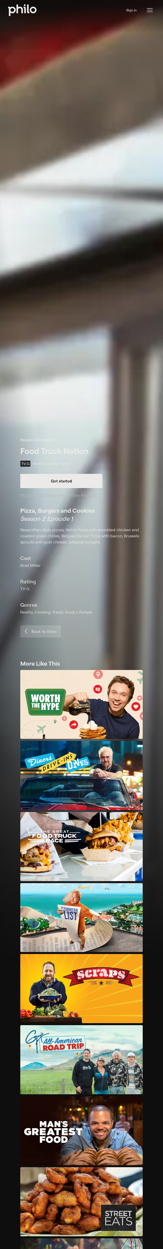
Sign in (131, 10)
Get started (61, 480)
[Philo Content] (150, 10)
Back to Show (40, 631)
